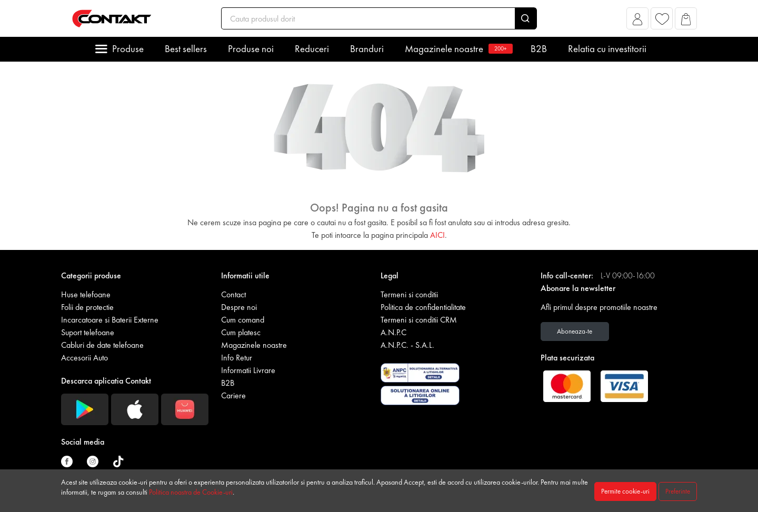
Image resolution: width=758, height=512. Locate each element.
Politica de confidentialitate (423, 307)
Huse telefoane (86, 294)
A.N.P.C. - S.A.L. (407, 344)
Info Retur (236, 357)
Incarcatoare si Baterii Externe (109, 319)
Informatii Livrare (248, 370)
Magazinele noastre (457, 48)
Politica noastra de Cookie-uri (191, 492)
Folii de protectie (87, 307)
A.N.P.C (393, 332)
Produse (128, 48)
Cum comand (242, 319)
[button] (638, 21)
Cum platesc (241, 332)
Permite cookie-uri (625, 491)
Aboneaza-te (574, 331)
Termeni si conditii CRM (419, 319)
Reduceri (312, 48)
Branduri (367, 48)
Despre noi (239, 307)
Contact (233, 294)
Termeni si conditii (409, 294)
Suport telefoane (87, 332)
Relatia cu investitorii (607, 48)
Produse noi (251, 48)
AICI (437, 234)
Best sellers (186, 48)
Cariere (233, 395)
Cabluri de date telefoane (102, 344)
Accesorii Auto (84, 357)
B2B (539, 48)
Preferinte (677, 491)
